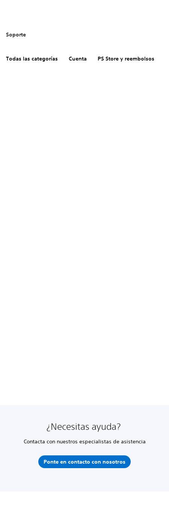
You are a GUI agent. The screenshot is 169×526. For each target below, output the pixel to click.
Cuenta (78, 58)
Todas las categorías (32, 58)
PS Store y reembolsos (126, 58)
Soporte (16, 34)
